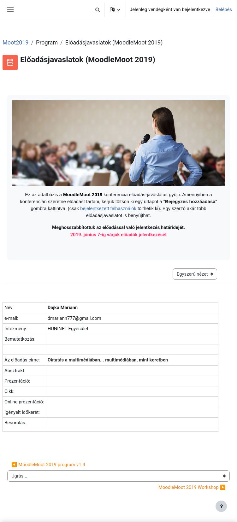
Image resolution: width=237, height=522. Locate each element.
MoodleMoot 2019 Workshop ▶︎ (192, 487)
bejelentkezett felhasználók (109, 208)
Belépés (224, 9)
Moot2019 (16, 42)
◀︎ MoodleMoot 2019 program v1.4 (48, 464)
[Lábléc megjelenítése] (221, 506)
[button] (97, 9)
